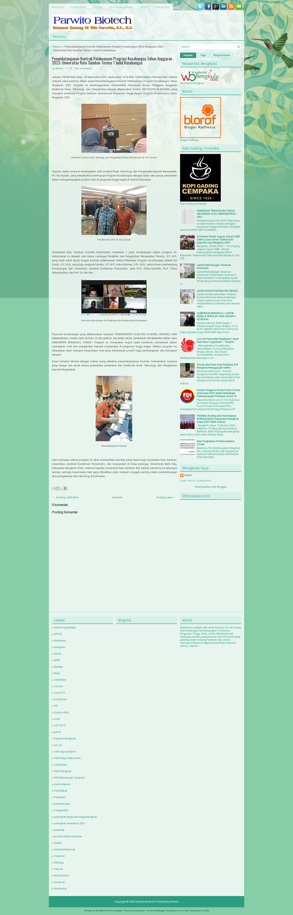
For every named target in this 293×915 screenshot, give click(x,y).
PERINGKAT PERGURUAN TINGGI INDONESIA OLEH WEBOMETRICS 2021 (216, 213)
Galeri (144, 7)
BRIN (57, 660)
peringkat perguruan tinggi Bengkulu (75, 816)
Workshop (60, 888)
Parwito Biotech (145, 901)
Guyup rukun (61, 712)
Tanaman (59, 855)
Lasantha (140, 910)
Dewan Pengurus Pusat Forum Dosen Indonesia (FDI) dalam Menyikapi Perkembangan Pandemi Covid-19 (218, 393)
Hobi (57, 718)
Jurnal (97, 7)
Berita (57, 653)
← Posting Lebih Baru (65, 497)
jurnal (57, 731)
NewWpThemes (104, 910)
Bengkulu (59, 647)
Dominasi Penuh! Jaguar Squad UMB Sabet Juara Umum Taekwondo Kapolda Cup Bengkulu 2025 (218, 239)
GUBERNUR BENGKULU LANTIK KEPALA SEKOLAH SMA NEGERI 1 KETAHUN (216, 316)
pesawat (59, 829)
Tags (203, 55)
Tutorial (58, 869)
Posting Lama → (166, 497)
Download (162, 7)
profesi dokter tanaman (68, 836)
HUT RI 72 (60, 725)
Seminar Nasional (64, 849)
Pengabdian (61, 810)
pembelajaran (62, 784)
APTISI (58, 634)
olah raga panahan (65, 751)
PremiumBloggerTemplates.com (165, 910)
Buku (57, 673)
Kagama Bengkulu (65, 738)
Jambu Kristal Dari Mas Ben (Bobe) (217, 290)
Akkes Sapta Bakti (65, 627)
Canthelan (60, 679)
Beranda (58, 7)
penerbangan (62, 803)
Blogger (221, 486)
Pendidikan (60, 790)
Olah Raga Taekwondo (67, 758)
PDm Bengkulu (62, 771)
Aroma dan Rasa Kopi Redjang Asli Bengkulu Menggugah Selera (217, 366)
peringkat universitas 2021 (69, 823)
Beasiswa (60, 640)
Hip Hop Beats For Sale (197, 910)
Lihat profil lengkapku (195, 481)
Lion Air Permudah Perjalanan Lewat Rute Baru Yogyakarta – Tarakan (217, 340)
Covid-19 (59, 692)
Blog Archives (222, 55)
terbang (58, 862)
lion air (58, 745)
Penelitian (78, 7)
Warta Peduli (61, 875)
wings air (59, 882)
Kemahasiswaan (121, 7)
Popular (188, 55)
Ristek (58, 842)
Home (56, 46)
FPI (56, 705)
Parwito (174, 901)
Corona (58, 686)
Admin (59, 68)
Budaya (58, 666)
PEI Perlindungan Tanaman (69, 777)
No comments (83, 68)
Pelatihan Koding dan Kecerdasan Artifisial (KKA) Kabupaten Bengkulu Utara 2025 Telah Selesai (218, 418)
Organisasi (60, 764)
